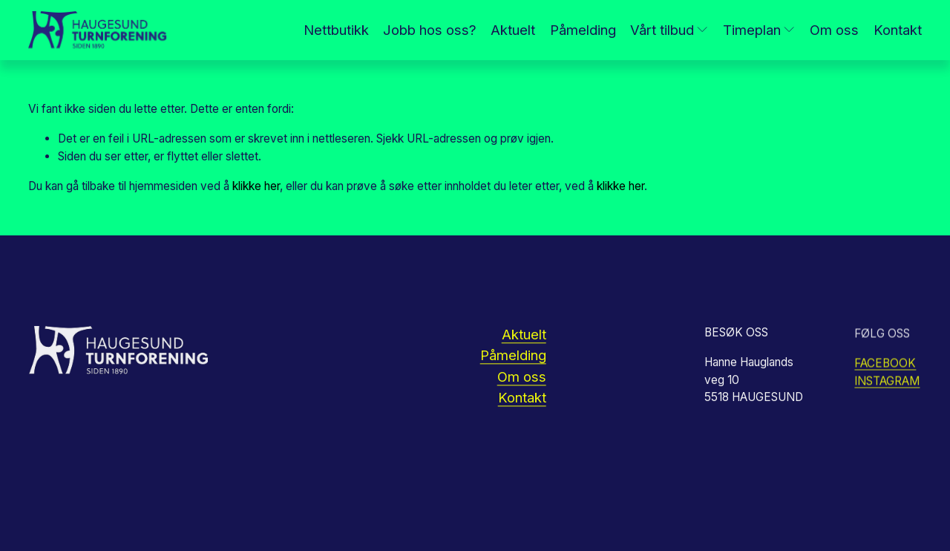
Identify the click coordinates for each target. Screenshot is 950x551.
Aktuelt (513, 30)
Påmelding (583, 30)
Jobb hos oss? (429, 30)
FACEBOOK (885, 365)
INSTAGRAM (887, 383)
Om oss (834, 30)
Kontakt (898, 30)
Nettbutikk (336, 30)
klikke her (256, 186)
